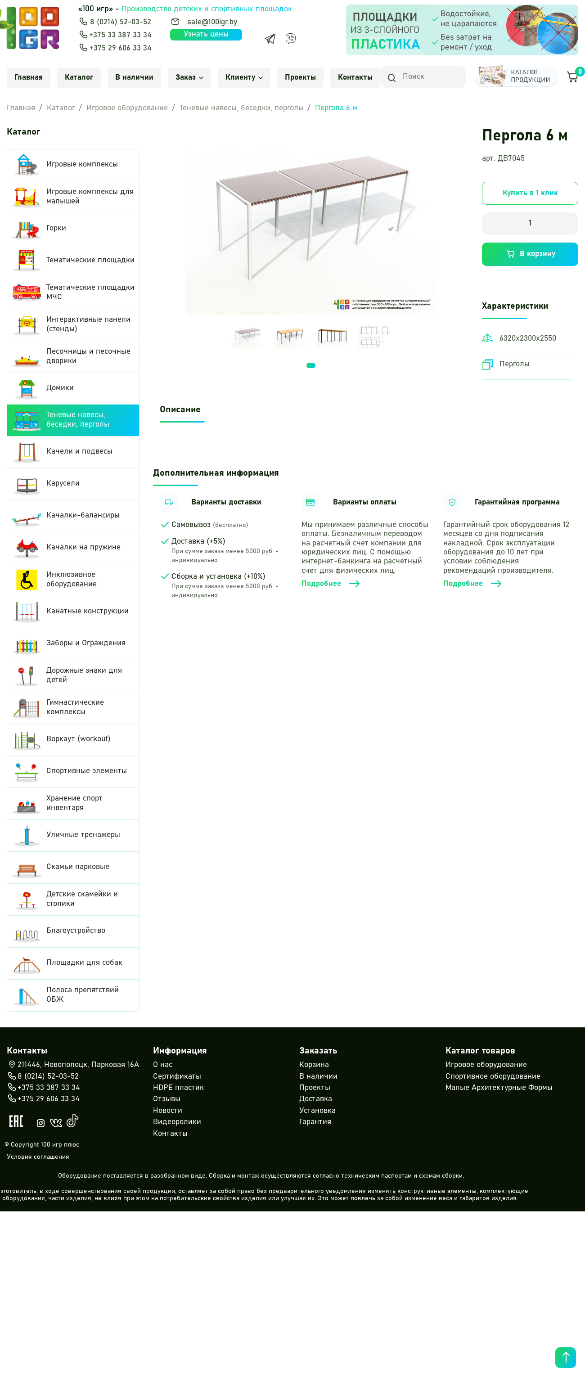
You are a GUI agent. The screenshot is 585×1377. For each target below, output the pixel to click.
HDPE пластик (178, 1088)
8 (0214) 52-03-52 (120, 22)
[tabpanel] (247, 317)
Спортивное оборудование (493, 1076)
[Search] (423, 77)
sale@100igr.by (212, 22)
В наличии (134, 77)
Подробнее (331, 584)
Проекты (300, 77)
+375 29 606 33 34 (121, 48)
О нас (162, 1065)
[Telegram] (270, 39)
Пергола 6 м (336, 108)
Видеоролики (177, 1122)
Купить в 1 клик (530, 193)
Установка (317, 1111)
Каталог (79, 77)
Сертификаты (177, 1076)
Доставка (315, 1099)
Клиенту (244, 77)
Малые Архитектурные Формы (499, 1088)
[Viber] (291, 39)
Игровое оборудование (127, 108)
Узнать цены (206, 34)
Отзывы (166, 1099)
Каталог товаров (480, 1050)
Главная (28, 77)
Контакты (355, 77)
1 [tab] (310, 346)
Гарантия (315, 1122)
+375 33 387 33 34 (120, 35)
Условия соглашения (38, 1157)
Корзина (314, 1065)
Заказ (189, 77)
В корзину (530, 254)
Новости (167, 1111)
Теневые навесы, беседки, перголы (242, 108)
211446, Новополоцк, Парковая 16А (73, 1065)
